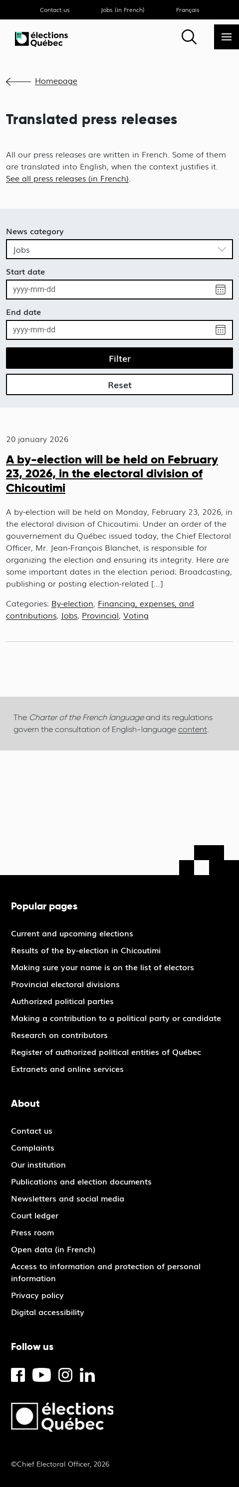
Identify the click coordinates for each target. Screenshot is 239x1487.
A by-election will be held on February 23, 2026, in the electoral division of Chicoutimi (112, 473)
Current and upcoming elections (72, 933)
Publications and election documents (81, 1181)
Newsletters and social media (67, 1198)
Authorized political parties (62, 1001)
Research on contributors (59, 1035)
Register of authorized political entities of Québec (106, 1051)
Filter (120, 357)
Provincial (100, 615)
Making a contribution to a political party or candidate (116, 1018)
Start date (25, 271)
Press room (32, 1232)
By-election (72, 603)
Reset (120, 384)
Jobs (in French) (123, 9)
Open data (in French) (53, 1249)
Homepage (56, 80)
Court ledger (34, 1215)
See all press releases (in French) (67, 178)
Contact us (55, 9)
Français (188, 9)
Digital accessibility (47, 1312)
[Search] (189, 36)
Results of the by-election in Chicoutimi (86, 950)
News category (35, 231)
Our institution (38, 1164)
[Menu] (226, 36)
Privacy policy (37, 1295)
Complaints (32, 1147)
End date (23, 311)
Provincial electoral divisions (65, 984)
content (192, 729)
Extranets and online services (67, 1068)
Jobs (69, 615)
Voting (136, 615)
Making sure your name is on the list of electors (102, 967)
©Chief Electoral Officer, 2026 (60, 1464)
